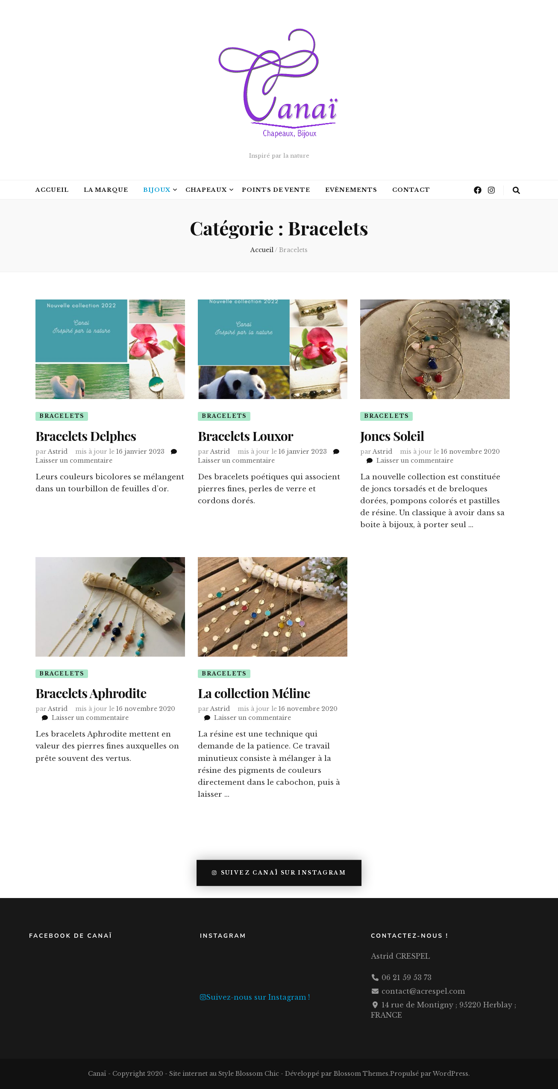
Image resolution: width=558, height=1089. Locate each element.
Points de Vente (276, 190)
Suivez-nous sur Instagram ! (255, 997)
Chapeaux (206, 190)
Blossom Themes (361, 1073)
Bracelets (61, 416)
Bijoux (157, 190)
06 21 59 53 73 (407, 977)
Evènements (351, 190)
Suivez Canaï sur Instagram (279, 873)
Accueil (52, 190)
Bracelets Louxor (245, 436)
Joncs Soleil (392, 436)
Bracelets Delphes (85, 436)
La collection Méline (254, 693)
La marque (106, 190)
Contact (411, 190)
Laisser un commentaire (73, 460)
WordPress (450, 1073)
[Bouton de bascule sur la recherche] (516, 190)
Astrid (58, 451)
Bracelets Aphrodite (91, 693)
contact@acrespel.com (423, 991)
